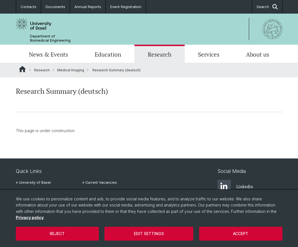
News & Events (48, 54)
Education (108, 54)
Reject (57, 233)
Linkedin (235, 186)
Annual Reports (87, 6)
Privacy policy (30, 217)
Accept (240, 233)
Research (159, 54)
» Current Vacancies (99, 182)
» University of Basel (33, 182)
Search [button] (267, 6)
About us (257, 54)
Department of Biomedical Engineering (50, 38)
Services (208, 54)
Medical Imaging (70, 70)
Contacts (28, 6)
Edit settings (149, 233)
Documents (55, 6)
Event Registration (125, 6)
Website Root (22, 69)
